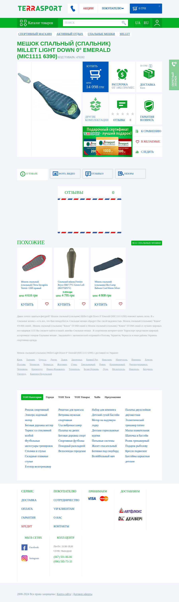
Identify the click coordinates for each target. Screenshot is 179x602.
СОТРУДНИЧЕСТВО (66, 500)
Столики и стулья (35, 451)
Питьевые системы (103, 440)
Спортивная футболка (71, 440)
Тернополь (74, 369)
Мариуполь (121, 359)
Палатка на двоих (69, 430)
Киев (19, 359)
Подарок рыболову (136, 445)
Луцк (105, 369)
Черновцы (22, 369)
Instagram (30, 558)
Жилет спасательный (104, 445)
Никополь (134, 369)
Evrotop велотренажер (38, 466)
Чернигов (34, 364)
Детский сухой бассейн (105, 414)
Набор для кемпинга (104, 409)
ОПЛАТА (27, 508)
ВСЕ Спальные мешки (146, 243)
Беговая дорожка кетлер (39, 425)
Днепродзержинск (138, 364)
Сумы (74, 364)
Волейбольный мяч (103, 456)
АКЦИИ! (88, 8)
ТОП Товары (82, 397)
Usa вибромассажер (70, 425)
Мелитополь (118, 369)
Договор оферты (82, 594)
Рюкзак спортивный (37, 409)
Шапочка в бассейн (136, 435)
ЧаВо (97, 397)
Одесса (42, 359)
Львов (64, 359)
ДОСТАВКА (29, 500)
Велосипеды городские (72, 451)
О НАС (58, 517)
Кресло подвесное (136, 451)
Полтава (21, 364)
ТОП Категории (32, 397)
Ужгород (21, 374)
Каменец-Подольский (41, 374)
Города (50, 397)
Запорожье (76, 359)
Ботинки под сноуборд (105, 451)
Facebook (30, 547)
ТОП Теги (64, 397)
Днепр (53, 359)
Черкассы (48, 364)
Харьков (30, 359)
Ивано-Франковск (55, 369)
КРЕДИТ (27, 526)
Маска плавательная (137, 430)
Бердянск (148, 369)
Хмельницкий (88, 364)
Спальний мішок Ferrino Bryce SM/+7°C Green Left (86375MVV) (71, 284)
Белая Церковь (91, 369)
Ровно (102, 364)
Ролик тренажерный (137, 440)
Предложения (113, 397)
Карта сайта (64, 594)
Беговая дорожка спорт (72, 435)
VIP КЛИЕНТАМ (64, 508)
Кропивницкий (117, 364)
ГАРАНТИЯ (29, 517)
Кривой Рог (92, 359)
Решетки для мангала (71, 409)
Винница (135, 359)
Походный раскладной (72, 445)
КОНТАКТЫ (61, 526)
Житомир (62, 364)
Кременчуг (36, 369)
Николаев (107, 359)
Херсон (148, 359)
